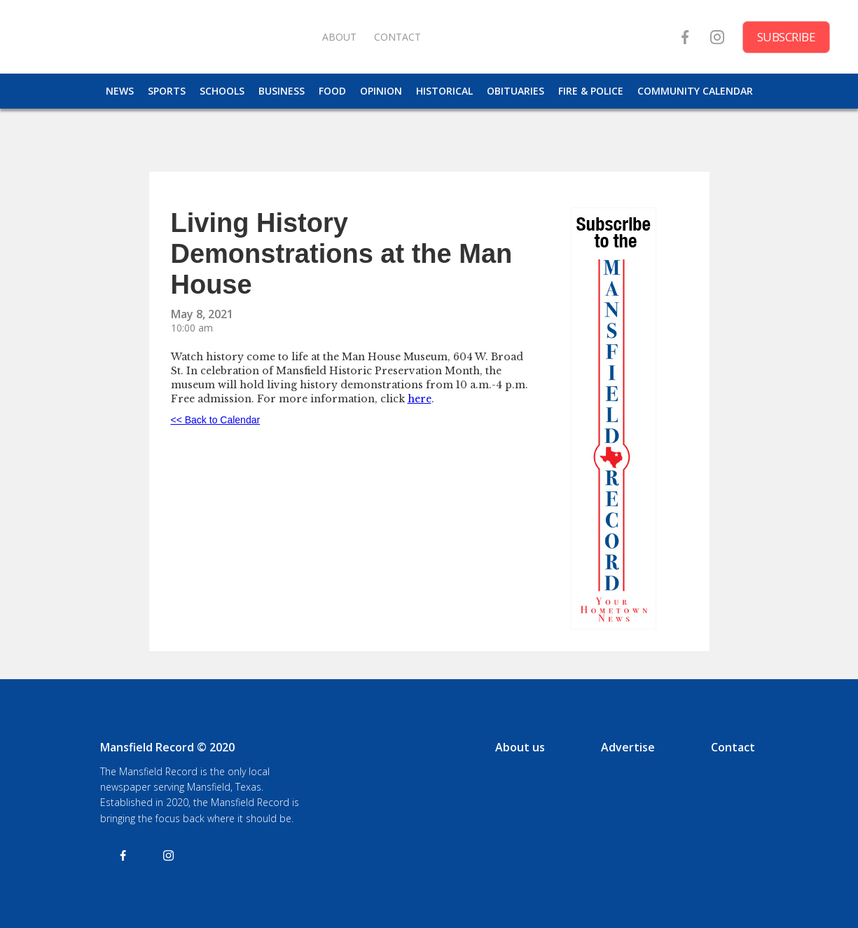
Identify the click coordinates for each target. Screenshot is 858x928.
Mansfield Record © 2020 (167, 747)
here (419, 399)
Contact (733, 747)
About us (520, 747)
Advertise (628, 747)
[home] (168, 37)
